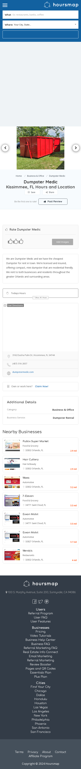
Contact (60, 752)
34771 (28, 505)
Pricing (40, 631)
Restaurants (28, 555)
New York (40, 715)
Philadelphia (40, 719)
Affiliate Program (41, 756)
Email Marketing (40, 656)
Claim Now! (41, 386)
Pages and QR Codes (41, 668)
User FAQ (40, 617)
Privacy (33, 752)
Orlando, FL (37, 450)
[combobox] (40, 25)
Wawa (26, 478)
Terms (19, 752)
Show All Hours (41, 297)
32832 (28, 450)
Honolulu (40, 699)
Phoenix (40, 723)
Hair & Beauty (29, 464)
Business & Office (35, 175)
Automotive (28, 482)
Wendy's (27, 550)
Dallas (40, 695)
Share (50, 192)
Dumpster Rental (63, 417)
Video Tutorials (40, 635)
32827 (28, 541)
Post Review (53, 201)
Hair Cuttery (31, 459)
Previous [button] (5, 148)
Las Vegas (40, 707)
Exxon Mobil (30, 514)
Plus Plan (40, 676)
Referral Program (40, 613)
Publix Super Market (36, 441)
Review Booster (40, 664)
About (46, 752)
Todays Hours (18, 293)
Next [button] (76, 148)
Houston (40, 703)
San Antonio (40, 727)
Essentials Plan (40, 672)
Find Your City (40, 686)
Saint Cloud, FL (39, 505)
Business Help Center (40, 640)
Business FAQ (40, 644)
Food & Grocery (30, 445)
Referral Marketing (40, 660)
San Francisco (40, 732)
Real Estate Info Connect (40, 652)
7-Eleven (28, 496)
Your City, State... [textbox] (22, 24)
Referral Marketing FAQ (40, 648)
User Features (41, 621)
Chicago (41, 691)
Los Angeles (40, 711)
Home (19, 175)
